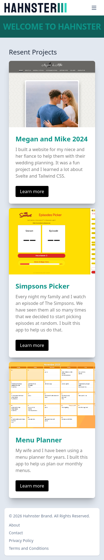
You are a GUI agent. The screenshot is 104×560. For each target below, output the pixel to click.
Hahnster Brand (37, 515)
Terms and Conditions (29, 548)
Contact (16, 532)
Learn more (32, 191)
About (14, 525)
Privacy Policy (21, 540)
